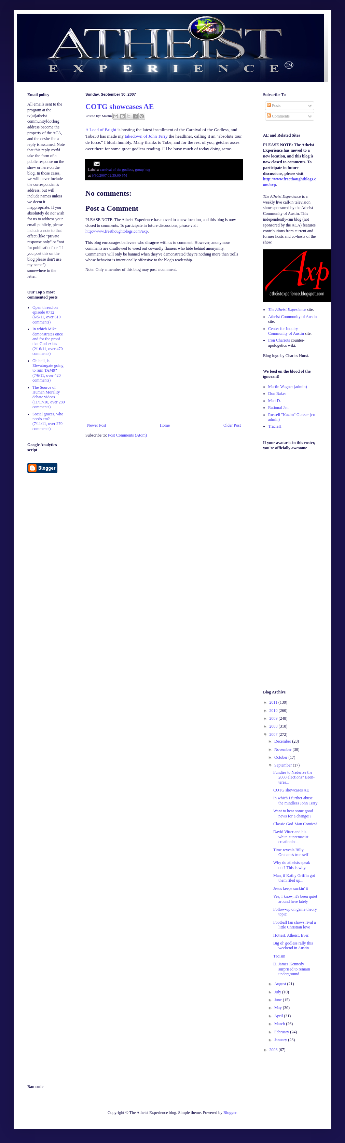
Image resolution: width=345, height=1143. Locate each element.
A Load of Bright (100, 129)
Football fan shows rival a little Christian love (294, 924)
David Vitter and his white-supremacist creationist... (290, 836)
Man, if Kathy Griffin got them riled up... (294, 878)
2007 (274, 734)
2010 (274, 710)
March (280, 1023)
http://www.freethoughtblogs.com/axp (116, 231)
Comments (278, 116)
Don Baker (277, 393)
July (278, 992)
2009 (274, 718)
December (283, 741)
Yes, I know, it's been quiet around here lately (295, 899)
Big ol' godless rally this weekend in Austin (293, 945)
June (278, 999)
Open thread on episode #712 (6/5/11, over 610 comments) (46, 315)
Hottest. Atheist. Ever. (291, 935)
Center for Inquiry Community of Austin (286, 331)
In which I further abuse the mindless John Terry (295, 800)
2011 (274, 702)
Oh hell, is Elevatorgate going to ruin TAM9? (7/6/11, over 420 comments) (48, 370)
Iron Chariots (279, 340)
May (278, 1007)
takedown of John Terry (146, 136)
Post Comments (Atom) (127, 435)
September (283, 765)
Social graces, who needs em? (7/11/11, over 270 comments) (47, 421)
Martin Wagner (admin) (287, 386)
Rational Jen (278, 407)
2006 (274, 1049)
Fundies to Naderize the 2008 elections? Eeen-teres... (294, 777)
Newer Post (96, 425)
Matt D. (274, 400)
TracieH (274, 426)
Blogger (229, 1112)
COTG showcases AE (119, 106)
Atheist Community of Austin (292, 316)
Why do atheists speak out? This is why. (291, 865)
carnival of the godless (116, 169)
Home (165, 425)
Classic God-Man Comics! (295, 824)
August (280, 983)
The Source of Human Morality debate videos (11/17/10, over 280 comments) (48, 397)
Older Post (232, 425)
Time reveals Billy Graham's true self (290, 852)
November (283, 749)
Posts (273, 105)
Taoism (279, 956)
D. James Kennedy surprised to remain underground (291, 969)
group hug (142, 169)
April (279, 1016)
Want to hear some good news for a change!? (293, 813)
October (281, 757)
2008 (274, 726)
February (282, 1032)
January (281, 1039)
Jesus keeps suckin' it (290, 888)
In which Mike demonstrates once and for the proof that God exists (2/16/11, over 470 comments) (47, 341)
